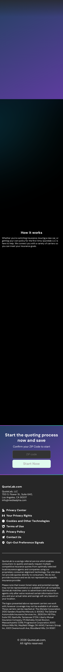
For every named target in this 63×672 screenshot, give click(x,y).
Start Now (31, 463)
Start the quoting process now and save (31, 437)
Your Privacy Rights (19, 515)
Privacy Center (16, 510)
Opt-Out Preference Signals (25, 542)
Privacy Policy (15, 531)
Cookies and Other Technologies (28, 521)
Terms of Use (15, 526)
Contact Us (13, 537)
